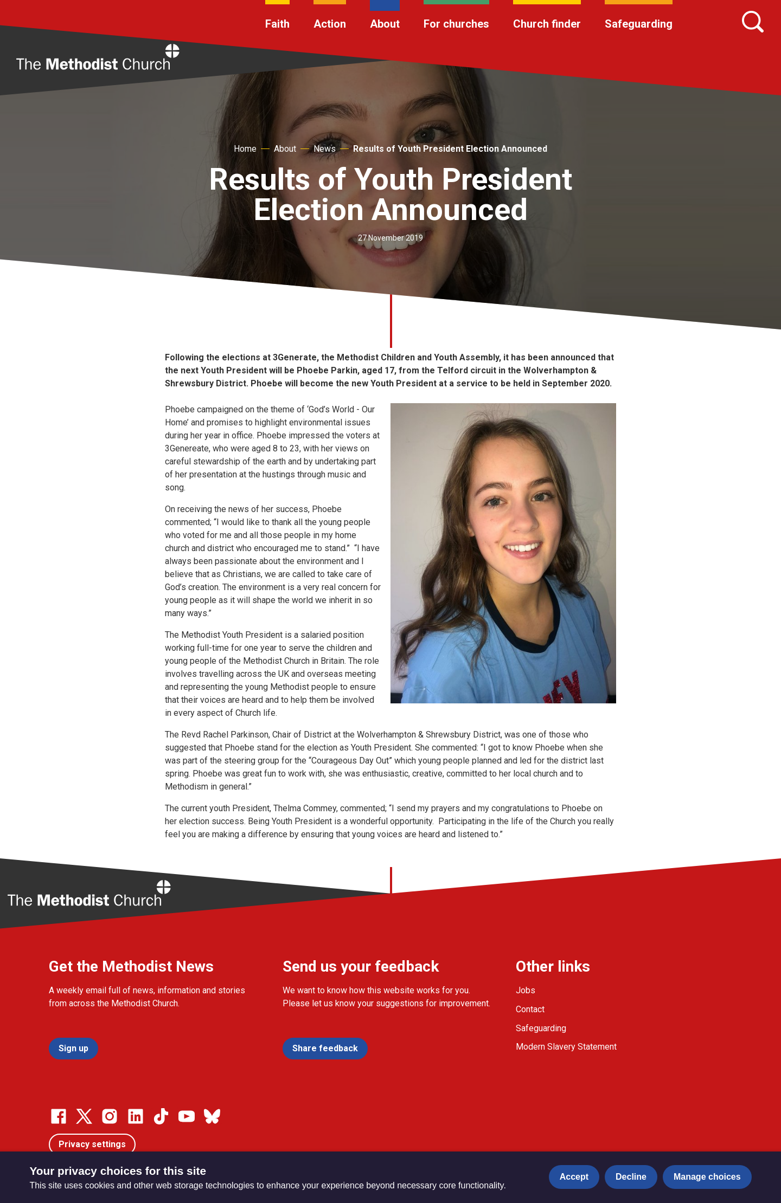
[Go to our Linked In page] (135, 1116)
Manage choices (707, 1176)
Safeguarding (639, 23)
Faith (277, 23)
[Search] (753, 22)
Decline (631, 1176)
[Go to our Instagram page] (109, 1116)
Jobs (525, 990)
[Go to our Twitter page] (84, 1116)
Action (329, 23)
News (324, 149)
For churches (456, 23)
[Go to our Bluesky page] (212, 1116)
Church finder (547, 23)
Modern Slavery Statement (566, 1047)
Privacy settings (92, 1144)
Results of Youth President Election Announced (450, 149)
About (385, 23)
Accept (574, 1176)
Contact (530, 1009)
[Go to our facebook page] (58, 1116)
